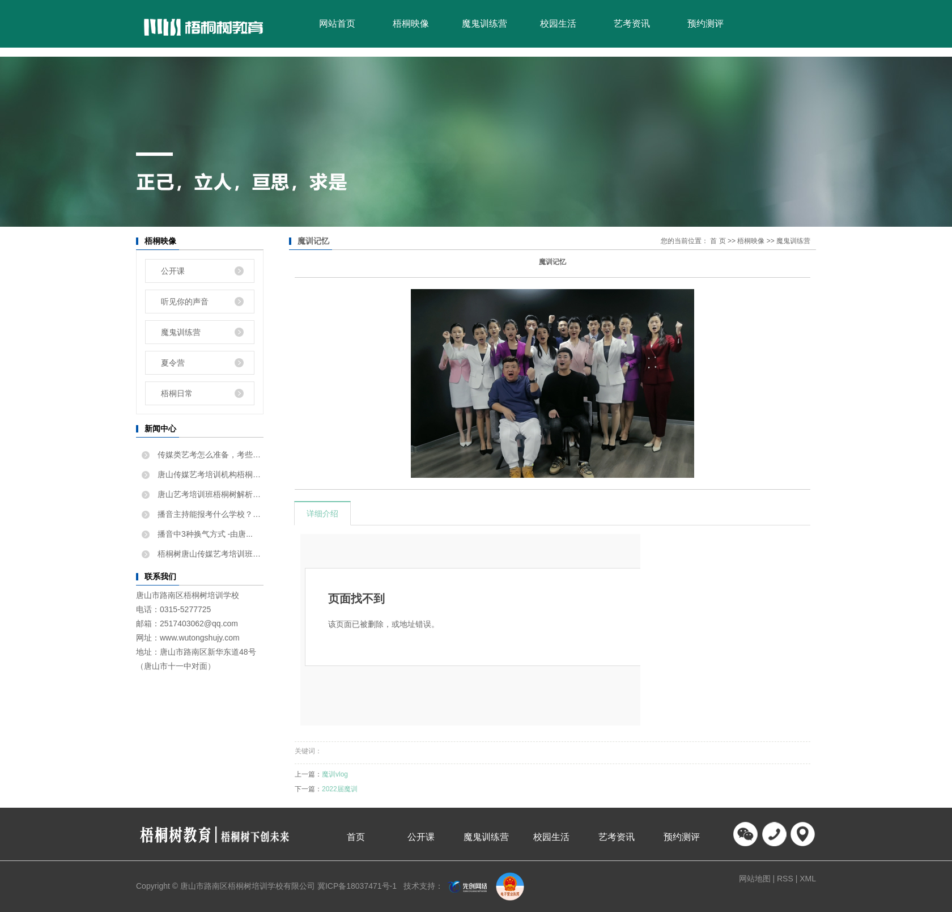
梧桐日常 (177, 393)
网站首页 (337, 23)
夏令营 (173, 362)
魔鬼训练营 (484, 23)
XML (808, 878)
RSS (785, 878)
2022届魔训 (340, 789)
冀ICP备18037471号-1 (357, 885)
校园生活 (558, 23)
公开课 (173, 270)
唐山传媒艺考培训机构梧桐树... (209, 474)
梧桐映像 (411, 23)
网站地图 (756, 878)
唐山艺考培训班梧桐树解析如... (209, 494)
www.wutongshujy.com (200, 637)
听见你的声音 (185, 301)
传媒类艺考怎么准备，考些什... (209, 454)
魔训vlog (335, 774)
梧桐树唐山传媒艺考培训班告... (209, 553)
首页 (356, 837)
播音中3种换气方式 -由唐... (204, 533)
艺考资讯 (632, 23)
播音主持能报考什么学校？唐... (209, 514)
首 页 (717, 241)
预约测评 (705, 23)
